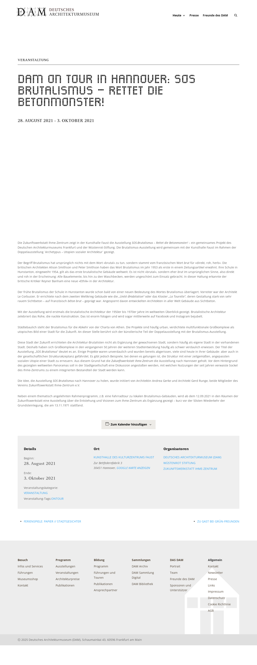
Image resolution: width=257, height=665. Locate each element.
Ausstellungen (65, 566)
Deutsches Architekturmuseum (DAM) (192, 457)
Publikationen (65, 585)
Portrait (175, 566)
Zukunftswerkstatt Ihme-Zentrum (190, 469)
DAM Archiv (140, 566)
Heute (179, 15)
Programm (63, 560)
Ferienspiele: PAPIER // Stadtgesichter (52, 521)
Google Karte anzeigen (133, 468)
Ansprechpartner (105, 590)
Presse (194, 15)
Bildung (99, 560)
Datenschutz (216, 598)
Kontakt (23, 585)
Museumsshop (28, 579)
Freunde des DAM (215, 15)
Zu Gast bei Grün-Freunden (218, 521)
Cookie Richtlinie (219, 604)
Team (174, 573)
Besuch (23, 560)
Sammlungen (141, 560)
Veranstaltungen (67, 573)
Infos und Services (30, 566)
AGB (211, 611)
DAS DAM (176, 560)
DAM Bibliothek (142, 584)
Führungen (25, 573)
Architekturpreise (68, 579)
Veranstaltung (36, 493)
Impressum (216, 591)
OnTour (57, 499)
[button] (235, 15)
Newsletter (215, 573)
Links (211, 585)
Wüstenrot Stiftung (179, 463)
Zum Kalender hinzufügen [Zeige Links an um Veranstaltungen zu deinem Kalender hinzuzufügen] (129, 424)
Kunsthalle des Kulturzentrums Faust (124, 457)
